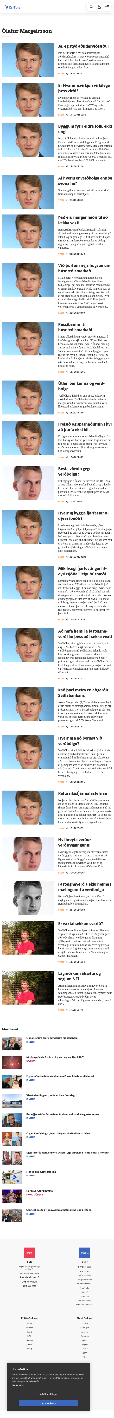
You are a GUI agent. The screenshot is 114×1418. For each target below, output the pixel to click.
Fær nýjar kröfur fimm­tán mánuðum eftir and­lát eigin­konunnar (62, 1119)
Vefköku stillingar (28, 1403)
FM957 (84, 1356)
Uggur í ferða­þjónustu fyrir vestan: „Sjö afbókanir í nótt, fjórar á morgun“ (68, 1157)
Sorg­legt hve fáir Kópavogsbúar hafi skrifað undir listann (59, 1215)
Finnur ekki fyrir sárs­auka (41, 1177)
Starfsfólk (85, 1293)
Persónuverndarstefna (29, 1279)
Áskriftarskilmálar (84, 1289)
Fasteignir (85, 1334)
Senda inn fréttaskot (85, 1311)
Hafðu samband (84, 1280)
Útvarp (29, 1356)
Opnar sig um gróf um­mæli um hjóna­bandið (52, 1043)
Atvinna (85, 1338)
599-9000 (32, 1292)
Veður (84, 1347)
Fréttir (29, 1330)
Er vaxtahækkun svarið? (80, 928)
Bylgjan (85, 1352)
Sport (29, 1338)
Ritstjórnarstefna (85, 1285)
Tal (84, 1365)
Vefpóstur (84, 1302)
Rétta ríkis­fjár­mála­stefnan (82, 797)
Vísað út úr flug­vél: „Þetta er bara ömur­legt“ (51, 1100)
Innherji (84, 1330)
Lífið (29, 1343)
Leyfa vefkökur (68, 1403)
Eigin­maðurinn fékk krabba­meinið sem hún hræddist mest (60, 1081)
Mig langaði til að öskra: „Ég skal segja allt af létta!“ (55, 1062)
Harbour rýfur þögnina (39, 1196)
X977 (84, 1360)
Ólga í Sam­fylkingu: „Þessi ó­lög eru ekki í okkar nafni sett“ (59, 1138)
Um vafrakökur (85, 1306)
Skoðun (62, 74)
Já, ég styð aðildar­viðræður (83, 47)
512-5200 (87, 1272)
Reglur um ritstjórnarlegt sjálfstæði (29, 1273)
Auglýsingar (85, 1276)
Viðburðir (85, 1343)
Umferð (84, 1298)
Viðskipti (29, 1334)
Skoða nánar (18, 1394)
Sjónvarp (29, 1352)
